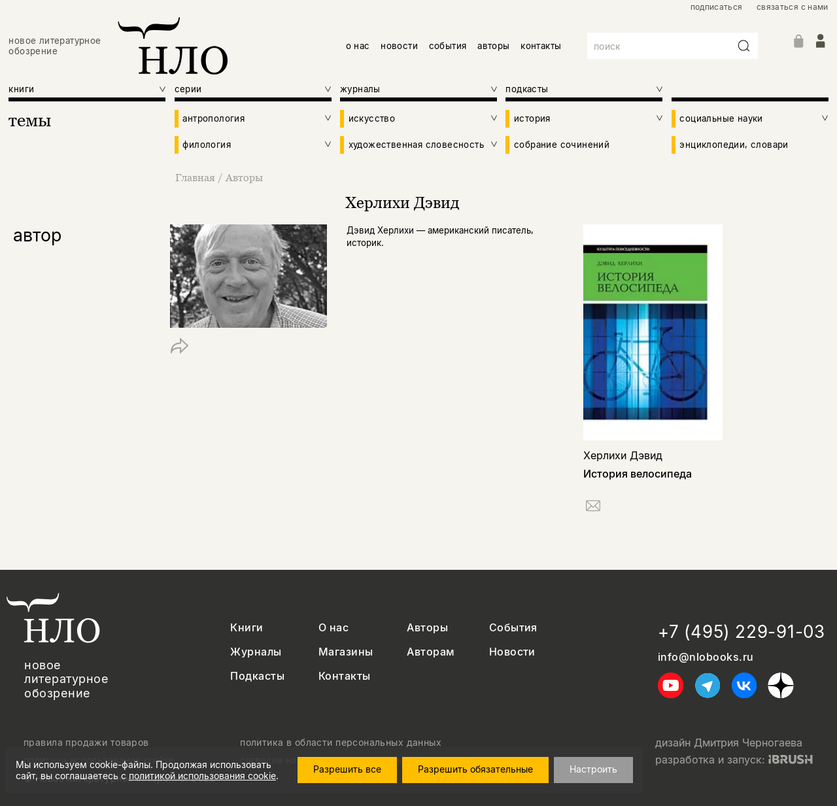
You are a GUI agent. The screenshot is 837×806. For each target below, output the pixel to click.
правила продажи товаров (86, 742)
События (513, 628)
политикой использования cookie (202, 775)
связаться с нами (792, 7)
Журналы (255, 652)
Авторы (244, 177)
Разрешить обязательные (475, 769)
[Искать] (744, 45)
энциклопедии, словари (733, 144)
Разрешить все (347, 769)
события (448, 46)
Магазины (345, 652)
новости (399, 46)
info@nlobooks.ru (706, 657)
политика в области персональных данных (340, 742)
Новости (512, 652)
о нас (358, 46)
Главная (196, 177)
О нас (333, 628)
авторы (493, 46)
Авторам (430, 652)
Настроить (593, 769)
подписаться (717, 7)
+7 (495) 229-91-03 (741, 632)
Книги (246, 628)
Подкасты (257, 676)
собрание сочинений (561, 144)
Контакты (344, 676)
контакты (541, 46)
